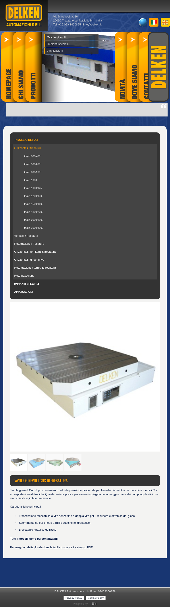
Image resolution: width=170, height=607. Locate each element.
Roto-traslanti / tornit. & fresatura (35, 267)
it (153, 22)
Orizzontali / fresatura (28, 148)
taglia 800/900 (32, 172)
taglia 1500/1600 (33, 203)
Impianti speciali (57, 44)
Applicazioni (55, 50)
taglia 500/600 (32, 164)
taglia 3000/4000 (33, 227)
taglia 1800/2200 (33, 211)
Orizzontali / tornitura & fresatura (35, 251)
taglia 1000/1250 (33, 187)
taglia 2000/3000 (33, 219)
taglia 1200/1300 (33, 195)
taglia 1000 (30, 179)
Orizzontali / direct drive (29, 259)
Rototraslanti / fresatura (29, 243)
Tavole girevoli (56, 37)
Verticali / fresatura (26, 235)
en (165, 22)
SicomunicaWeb (94, 604)
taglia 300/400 (32, 156)
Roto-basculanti (24, 275)
